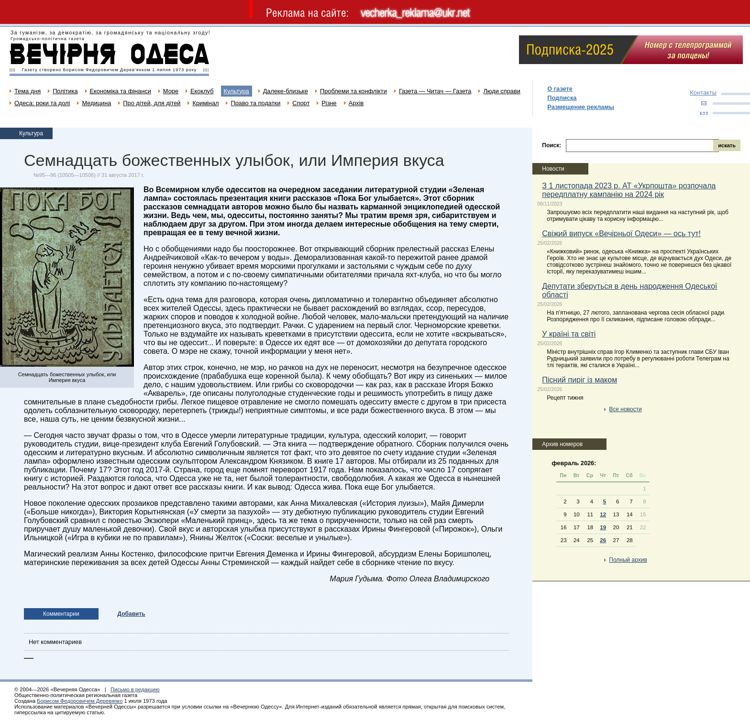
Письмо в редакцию (135, 689)
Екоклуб (201, 91)
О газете (560, 88)
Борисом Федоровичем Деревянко (79, 701)
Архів (356, 103)
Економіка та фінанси (120, 91)
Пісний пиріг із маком (579, 380)
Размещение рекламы (580, 106)
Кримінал (205, 103)
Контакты (703, 92)
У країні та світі (569, 334)
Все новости (625, 409)
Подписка (561, 97)
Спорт (300, 103)
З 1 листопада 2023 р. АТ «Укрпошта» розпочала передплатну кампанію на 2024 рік (629, 190)
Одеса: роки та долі (42, 103)
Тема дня (27, 91)
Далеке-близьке (285, 91)
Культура (236, 91)
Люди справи (501, 91)
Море (170, 91)
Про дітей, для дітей (151, 103)
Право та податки (255, 103)
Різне (328, 103)
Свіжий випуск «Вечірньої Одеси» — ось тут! (621, 233)
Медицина (96, 103)
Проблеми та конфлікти (353, 91)
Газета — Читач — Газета (435, 91)
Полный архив (628, 559)
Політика (65, 91)
